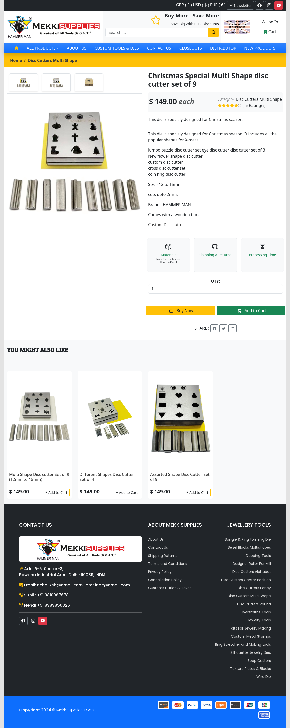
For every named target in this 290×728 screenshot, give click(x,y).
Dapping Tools (258, 555)
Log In (269, 22)
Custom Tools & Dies (117, 48)
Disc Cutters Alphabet (251, 571)
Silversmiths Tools (255, 612)
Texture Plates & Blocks (250, 668)
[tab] (23, 82)
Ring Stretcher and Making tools (243, 644)
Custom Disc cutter (166, 225)
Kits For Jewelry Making (251, 628)
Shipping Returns (162, 555)
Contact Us (159, 48)
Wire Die (263, 676)
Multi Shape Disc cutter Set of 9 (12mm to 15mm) (39, 477)
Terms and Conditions (167, 563)
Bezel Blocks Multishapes (249, 547)
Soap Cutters (259, 660)
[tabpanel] (74, 161)
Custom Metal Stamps (251, 636)
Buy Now (180, 310)
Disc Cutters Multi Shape (52, 60)
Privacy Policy (160, 571)
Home (16, 60)
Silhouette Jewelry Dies (250, 652)
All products (41, 48)
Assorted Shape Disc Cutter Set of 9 (180, 477)
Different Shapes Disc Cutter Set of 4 (107, 477)
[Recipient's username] (157, 32)
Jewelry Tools (259, 620)
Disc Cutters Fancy (254, 587)
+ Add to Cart (56, 492)
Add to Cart (251, 310)
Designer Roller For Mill (252, 563)
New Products (259, 48)
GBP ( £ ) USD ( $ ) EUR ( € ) (200, 5)
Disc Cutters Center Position (246, 579)
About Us (76, 48)
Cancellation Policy (165, 579)
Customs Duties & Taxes (169, 587)
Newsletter (240, 5)
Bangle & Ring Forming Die (248, 539)
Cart (269, 31)
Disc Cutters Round (254, 604)
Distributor (223, 48)
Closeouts (190, 48)
